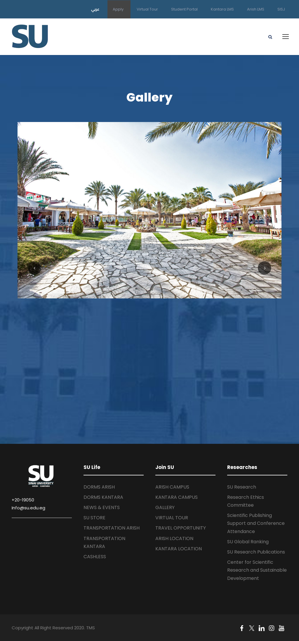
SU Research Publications (256, 552)
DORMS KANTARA (103, 497)
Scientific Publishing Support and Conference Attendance (256, 523)
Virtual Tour (147, 9)
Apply (118, 9)
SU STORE (94, 517)
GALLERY (165, 507)
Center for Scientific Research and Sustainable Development (257, 570)
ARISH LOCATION (174, 538)
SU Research (241, 487)
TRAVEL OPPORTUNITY (180, 528)
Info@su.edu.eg (28, 508)
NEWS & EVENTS (102, 507)
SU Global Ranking (248, 541)
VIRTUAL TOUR (171, 517)
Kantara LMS (222, 9)
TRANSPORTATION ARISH (112, 528)
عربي (95, 9)
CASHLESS (95, 556)
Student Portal (184, 9)
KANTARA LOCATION (178, 548)
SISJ (281, 9)
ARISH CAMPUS (172, 487)
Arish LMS (255, 9)
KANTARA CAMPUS (176, 497)
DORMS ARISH (99, 487)
